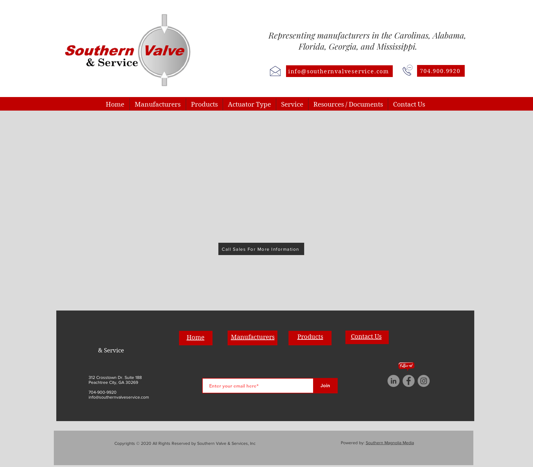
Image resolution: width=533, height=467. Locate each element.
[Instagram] (424, 381)
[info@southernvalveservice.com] (339, 71)
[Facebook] (409, 381)
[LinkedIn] (394, 381)
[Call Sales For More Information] (261, 249)
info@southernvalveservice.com (119, 397)
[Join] (325, 385)
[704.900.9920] (441, 71)
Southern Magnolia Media (390, 442)
